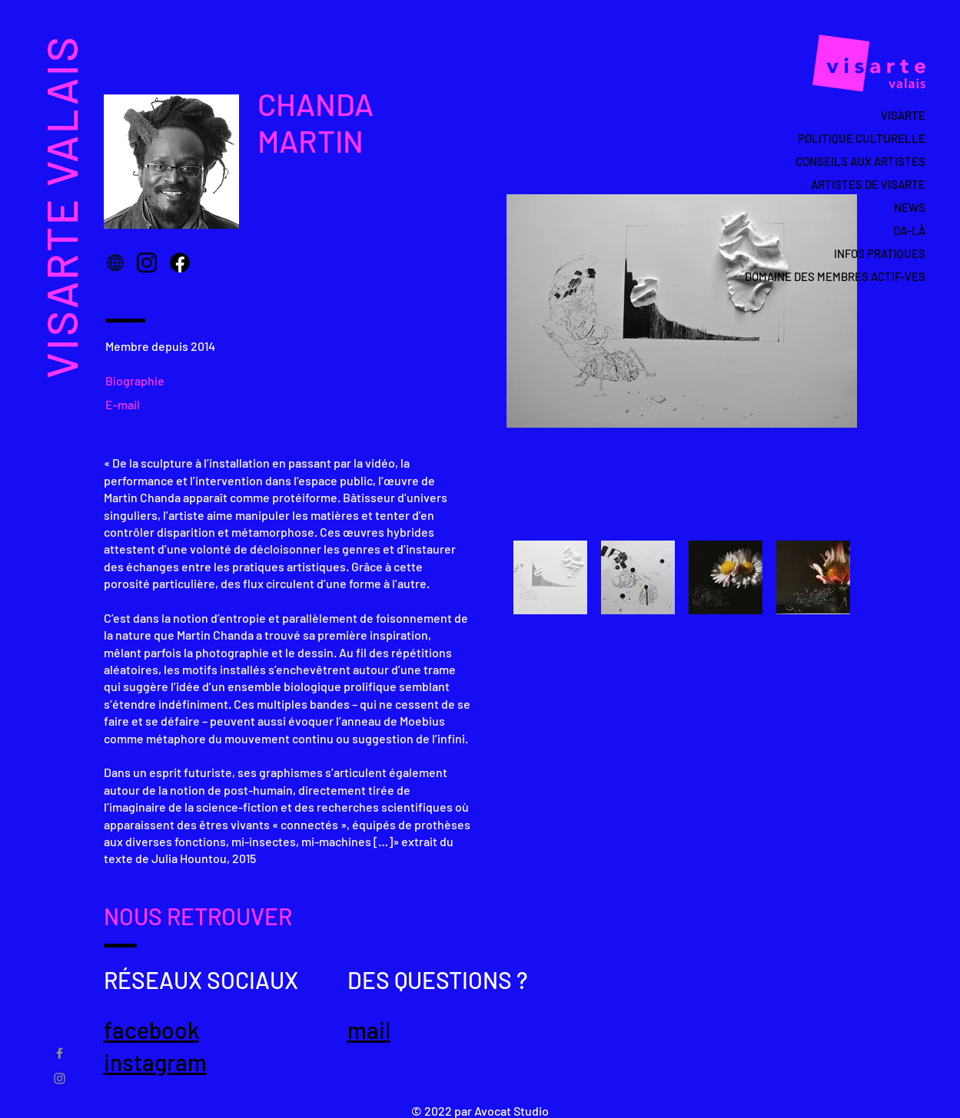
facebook (151, 1030)
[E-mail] (127, 404)
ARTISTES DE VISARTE (868, 184)
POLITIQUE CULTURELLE (861, 138)
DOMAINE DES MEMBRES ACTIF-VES (852, 276)
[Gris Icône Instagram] (59, 1078)
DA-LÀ (909, 230)
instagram (155, 1062)
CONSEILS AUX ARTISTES (860, 161)
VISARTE (903, 115)
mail (368, 1030)
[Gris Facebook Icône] (59, 1053)
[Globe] (115, 263)
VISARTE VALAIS (60, 206)
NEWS (909, 207)
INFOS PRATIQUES (879, 253)
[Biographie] (140, 380)
